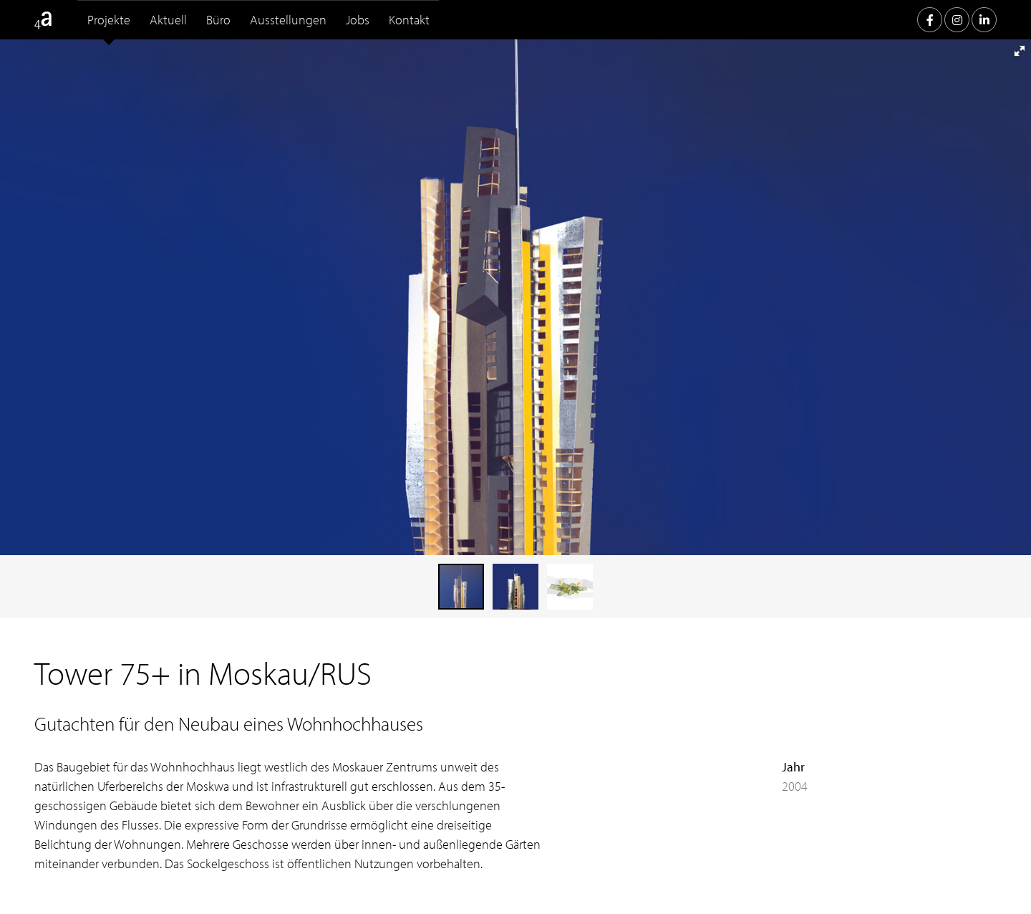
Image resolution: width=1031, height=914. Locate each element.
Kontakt (409, 19)
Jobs (357, 19)
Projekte (108, 19)
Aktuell (168, 19)
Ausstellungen (288, 19)
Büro (218, 19)
